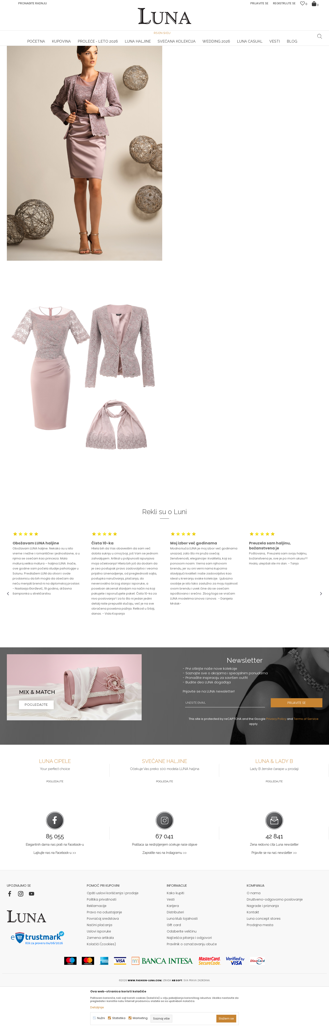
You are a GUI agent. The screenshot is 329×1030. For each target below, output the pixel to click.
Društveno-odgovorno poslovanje (275, 942)
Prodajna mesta (260, 967)
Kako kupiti (175, 935)
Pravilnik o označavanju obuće (192, 986)
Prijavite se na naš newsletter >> (274, 895)
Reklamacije (96, 948)
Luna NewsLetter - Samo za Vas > (165, 46)
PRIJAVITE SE (298, 745)
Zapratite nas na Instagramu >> (164, 895)
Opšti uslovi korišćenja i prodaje (112, 935)
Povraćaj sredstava (103, 961)
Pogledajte (54, 823)
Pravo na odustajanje (104, 954)
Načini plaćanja (99, 967)
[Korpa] (316, 3)
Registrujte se (284, 3)
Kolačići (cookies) (101, 986)
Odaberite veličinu (181, 973)
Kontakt (253, 954)
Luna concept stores (264, 961)
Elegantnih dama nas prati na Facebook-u (55, 887)
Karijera (173, 948)
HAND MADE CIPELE (59, 46)
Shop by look (44, 52)
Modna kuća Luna (19, 52)
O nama (253, 935)
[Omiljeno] (303, 4)
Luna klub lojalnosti (182, 961)
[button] (319, 36)
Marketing (140, 1018)
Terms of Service (306, 761)
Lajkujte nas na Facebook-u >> (55, 895)
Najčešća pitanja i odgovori (189, 980)
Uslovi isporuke (99, 973)
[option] (59, 46)
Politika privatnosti (101, 942)
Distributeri (175, 954)
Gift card (174, 967)
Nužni (101, 1018)
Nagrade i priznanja (263, 948)
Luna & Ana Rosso (269, 46)
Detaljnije (97, 1007)
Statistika (118, 1018)
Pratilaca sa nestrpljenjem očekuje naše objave (164, 887)
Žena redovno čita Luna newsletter (274, 887)
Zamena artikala (100, 980)
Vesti (171, 942)
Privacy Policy (276, 761)
